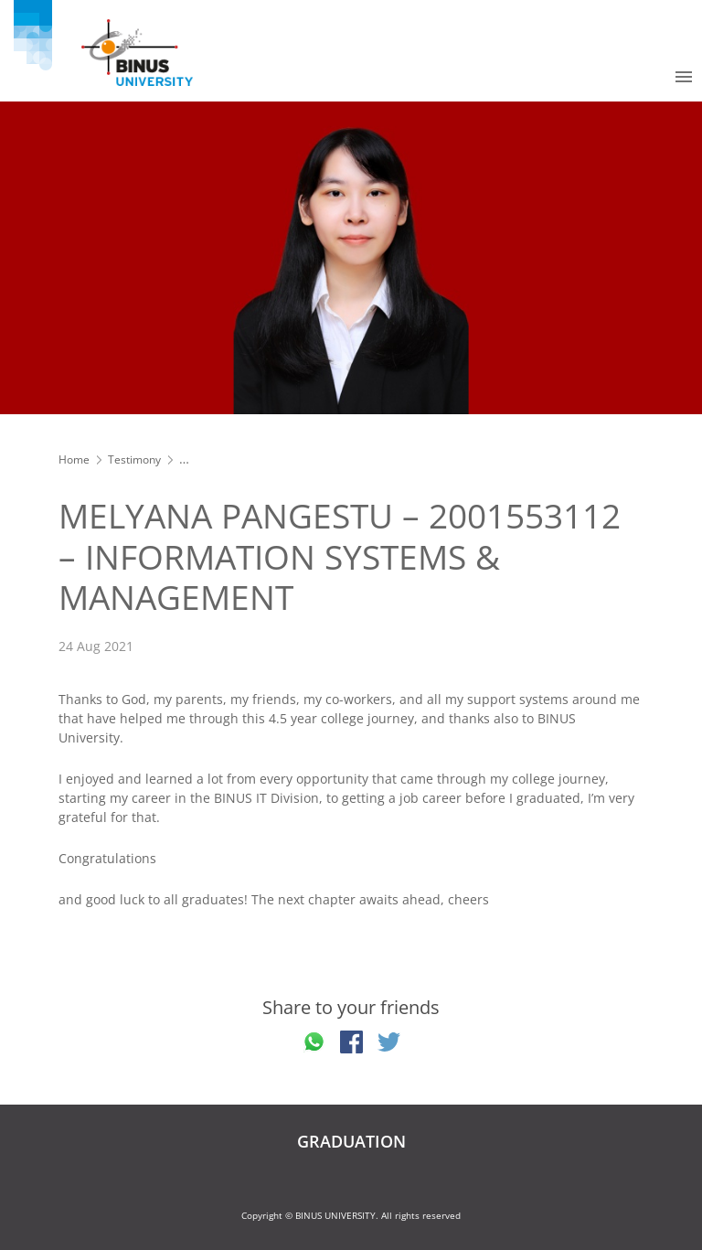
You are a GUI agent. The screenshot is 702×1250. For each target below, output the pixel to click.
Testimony (134, 459)
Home (74, 459)
